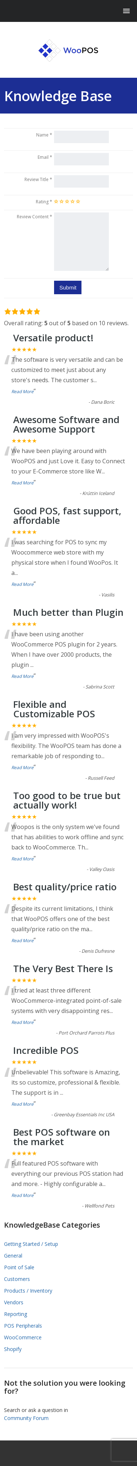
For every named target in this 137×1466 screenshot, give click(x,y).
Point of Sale (19, 1267)
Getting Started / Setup (31, 1243)
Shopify (13, 1349)
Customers (17, 1278)
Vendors (13, 1302)
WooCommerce (23, 1337)
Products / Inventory (28, 1290)
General (13, 1255)
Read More (22, 391)
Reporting (15, 1313)
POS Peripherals (23, 1325)
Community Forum (26, 1418)
